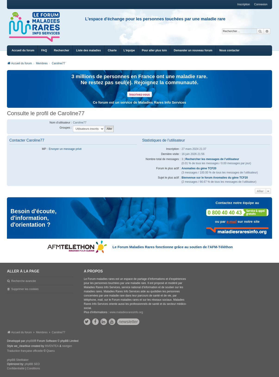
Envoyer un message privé (65, 149)
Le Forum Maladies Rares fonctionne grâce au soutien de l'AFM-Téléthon (173, 247)
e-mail (232, 221)
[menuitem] (88, 50)
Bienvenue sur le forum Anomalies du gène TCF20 (215, 177)
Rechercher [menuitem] (61, 50)
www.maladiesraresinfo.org (126, 312)
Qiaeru (50, 350)
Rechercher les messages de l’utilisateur (212, 159)
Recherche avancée (23, 281)
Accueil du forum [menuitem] (23, 50)
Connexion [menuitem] (260, 4)
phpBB (30, 341)
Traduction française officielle (25, 350)
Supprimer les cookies (25, 289)
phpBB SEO (32, 364)
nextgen (67, 346)
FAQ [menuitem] (44, 50)
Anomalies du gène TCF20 (199, 168)
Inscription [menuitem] (243, 4)
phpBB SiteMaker (17, 360)
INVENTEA (52, 346)
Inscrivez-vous (139, 94)
